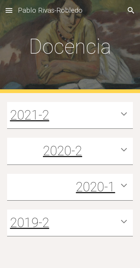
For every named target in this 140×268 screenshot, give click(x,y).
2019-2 (29, 222)
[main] (70, 46)
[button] (9, 10)
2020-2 (62, 150)
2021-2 (29, 115)
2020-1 (95, 186)
